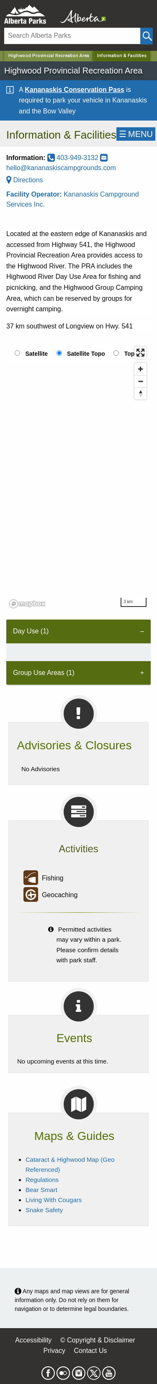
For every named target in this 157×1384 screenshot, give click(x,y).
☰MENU (136, 134)
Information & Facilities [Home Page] (122, 55)
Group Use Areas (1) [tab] (44, 672)
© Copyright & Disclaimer (97, 1340)
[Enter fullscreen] (140, 353)
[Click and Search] (146, 36)
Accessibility (33, 1340)
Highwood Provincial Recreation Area (48, 55)
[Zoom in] (140, 369)
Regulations (42, 1179)
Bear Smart (41, 1189)
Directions (24, 180)
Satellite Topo (86, 353)
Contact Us (90, 1350)
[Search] (72, 36)
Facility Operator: (35, 194)
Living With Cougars (54, 1199)
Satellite (36, 353)
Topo (131, 353)
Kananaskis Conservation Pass (74, 89)
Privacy (54, 1350)
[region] (78, 476)
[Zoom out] (140, 381)
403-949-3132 (73, 157)
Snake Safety (44, 1209)
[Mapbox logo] (27, 604)
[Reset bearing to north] (140, 393)
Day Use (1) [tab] (31, 631)
